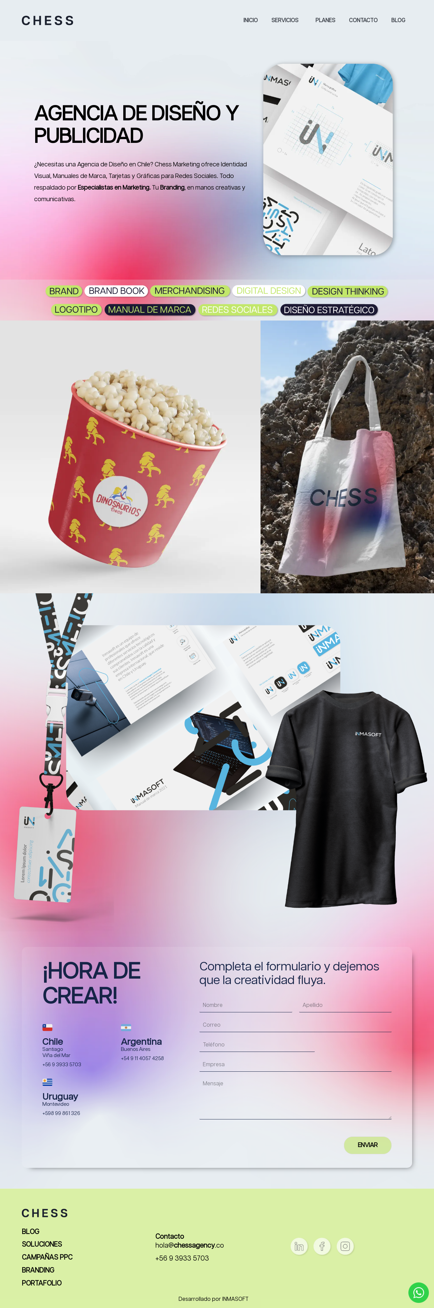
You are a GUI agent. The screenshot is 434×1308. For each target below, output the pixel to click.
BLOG (30, 1232)
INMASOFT (235, 1299)
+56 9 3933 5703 (61, 1064)
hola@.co (189, 1245)
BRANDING (38, 1270)
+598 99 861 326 (61, 1113)
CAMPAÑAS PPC (47, 1257)
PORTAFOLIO (41, 1283)
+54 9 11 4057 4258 (142, 1058)
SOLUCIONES (42, 1244)
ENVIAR (368, 1145)
